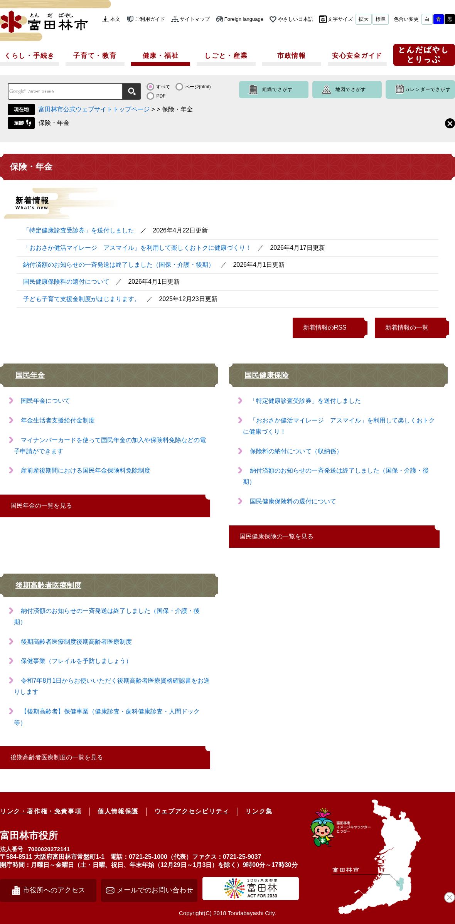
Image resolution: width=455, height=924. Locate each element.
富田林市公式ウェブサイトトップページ (94, 109)
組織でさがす (277, 89)
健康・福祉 (161, 55)
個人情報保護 (118, 811)
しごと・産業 (226, 55)
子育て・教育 (94, 55)
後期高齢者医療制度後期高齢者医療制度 (76, 641)
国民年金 (30, 375)
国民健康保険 (266, 375)
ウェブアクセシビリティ (192, 811)
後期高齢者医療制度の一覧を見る (56, 757)
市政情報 (291, 55)
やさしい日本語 (295, 19)
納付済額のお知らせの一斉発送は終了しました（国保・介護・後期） (118, 264)
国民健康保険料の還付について (66, 281)
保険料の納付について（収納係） (296, 451)
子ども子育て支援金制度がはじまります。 (81, 299)
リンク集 (258, 811)
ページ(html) (198, 86)
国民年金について (45, 400)
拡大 (364, 19)
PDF (160, 96)
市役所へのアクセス (54, 890)
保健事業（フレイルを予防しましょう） (76, 661)
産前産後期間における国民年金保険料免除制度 (85, 470)
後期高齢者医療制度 (48, 585)
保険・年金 (54, 122)
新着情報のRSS (325, 327)
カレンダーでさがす (428, 89)
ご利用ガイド (150, 19)
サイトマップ (195, 19)
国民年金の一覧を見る (41, 505)
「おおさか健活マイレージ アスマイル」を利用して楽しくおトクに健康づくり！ (137, 247)
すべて (163, 86)
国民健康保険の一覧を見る (276, 536)
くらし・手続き (29, 55)
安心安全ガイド (357, 55)
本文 (115, 19)
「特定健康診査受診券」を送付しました (78, 230)
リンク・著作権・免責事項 (40, 811)
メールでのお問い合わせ (155, 890)
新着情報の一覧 (406, 327)
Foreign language (243, 19)
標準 (381, 19)
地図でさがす (350, 89)
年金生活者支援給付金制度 (58, 420)
